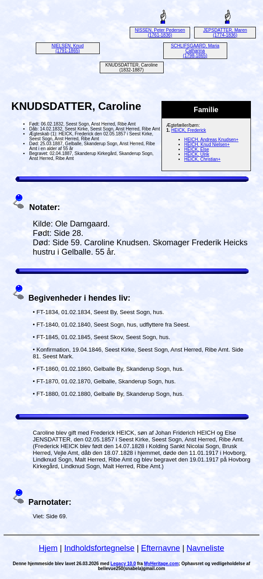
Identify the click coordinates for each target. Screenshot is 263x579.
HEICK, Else (196, 149)
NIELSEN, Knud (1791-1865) (67, 48)
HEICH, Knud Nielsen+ (207, 144)
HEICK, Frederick (188, 130)
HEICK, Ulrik (196, 154)
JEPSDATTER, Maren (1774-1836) (225, 33)
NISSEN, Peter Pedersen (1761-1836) (160, 33)
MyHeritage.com (161, 563)
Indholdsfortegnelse (99, 548)
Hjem (48, 548)
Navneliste (205, 548)
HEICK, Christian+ (202, 159)
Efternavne (160, 548)
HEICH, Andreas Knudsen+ (211, 139)
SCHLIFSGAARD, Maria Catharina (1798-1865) (195, 50)
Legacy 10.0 (123, 563)
